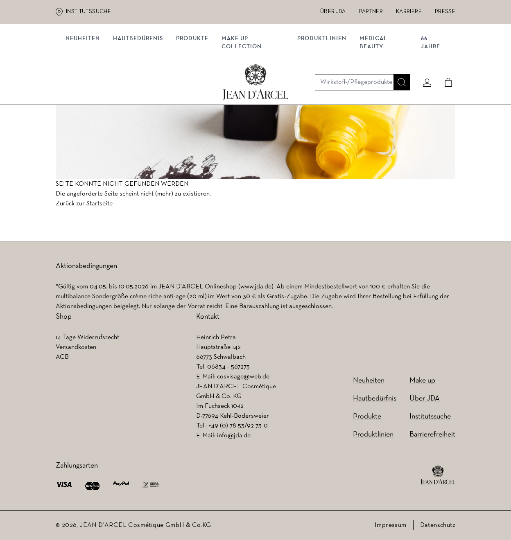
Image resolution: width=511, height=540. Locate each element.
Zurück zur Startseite (84, 206)
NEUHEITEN (86, 85)
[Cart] (445, 51)
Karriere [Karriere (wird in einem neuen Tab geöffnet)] (409, 11)
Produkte (195, 85)
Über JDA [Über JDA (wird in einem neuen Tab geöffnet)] (333, 11)
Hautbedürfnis (141, 85)
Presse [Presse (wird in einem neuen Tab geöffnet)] (445, 11)
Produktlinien (322, 85)
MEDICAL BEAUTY (374, 89)
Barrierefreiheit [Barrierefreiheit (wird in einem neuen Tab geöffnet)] (432, 434)
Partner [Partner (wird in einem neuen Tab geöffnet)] (371, 11)
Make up (422, 380)
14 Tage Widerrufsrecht (87, 337)
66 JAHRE (429, 89)
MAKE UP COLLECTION (245, 89)
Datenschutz (437, 525)
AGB (62, 357)
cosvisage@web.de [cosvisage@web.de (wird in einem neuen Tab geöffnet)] (243, 377)
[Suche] (398, 52)
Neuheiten (368, 380)
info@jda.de (234, 436)
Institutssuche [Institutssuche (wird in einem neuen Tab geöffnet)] (88, 11)
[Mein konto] (424, 51)
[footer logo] (438, 475)
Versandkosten (76, 347)
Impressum (391, 525)
